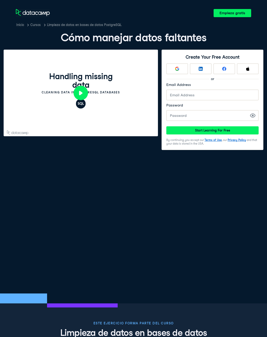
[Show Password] (253, 115)
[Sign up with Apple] (248, 68)
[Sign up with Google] (177, 68)
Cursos (35, 25)
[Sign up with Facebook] (224, 68)
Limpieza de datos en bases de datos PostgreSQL (84, 25)
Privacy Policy (237, 140)
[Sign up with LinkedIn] (201, 68)
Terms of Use (213, 140)
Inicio (20, 25)
